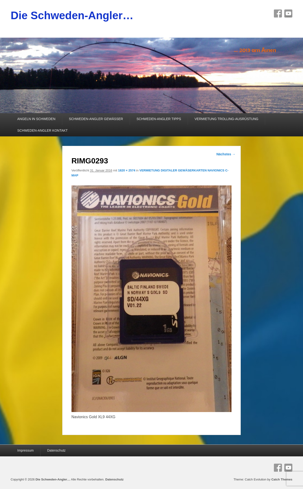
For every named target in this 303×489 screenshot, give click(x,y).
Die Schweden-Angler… (72, 15)
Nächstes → (225, 154)
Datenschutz (56, 450)
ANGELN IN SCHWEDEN (36, 119)
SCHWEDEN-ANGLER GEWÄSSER (96, 119)
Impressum (25, 450)
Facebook (278, 13)
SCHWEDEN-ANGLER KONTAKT (42, 130)
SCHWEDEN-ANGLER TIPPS (159, 119)
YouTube (288, 13)
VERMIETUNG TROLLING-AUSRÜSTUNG (226, 119)
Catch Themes (281, 479)
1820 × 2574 (126, 170)
